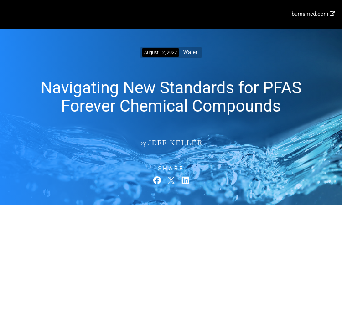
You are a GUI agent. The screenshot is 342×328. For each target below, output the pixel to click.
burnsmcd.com (313, 14)
